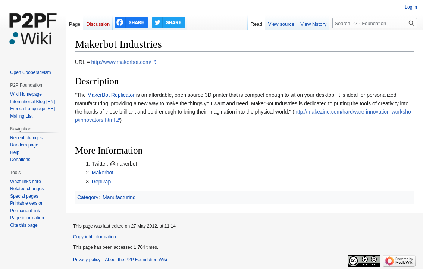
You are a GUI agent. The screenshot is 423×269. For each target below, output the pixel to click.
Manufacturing (119, 197)
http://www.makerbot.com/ (121, 62)
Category (87, 197)
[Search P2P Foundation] (374, 23)
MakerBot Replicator (111, 95)
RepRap (101, 182)
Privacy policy (86, 259)
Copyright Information (94, 236)
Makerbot (102, 173)
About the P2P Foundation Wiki (136, 259)
